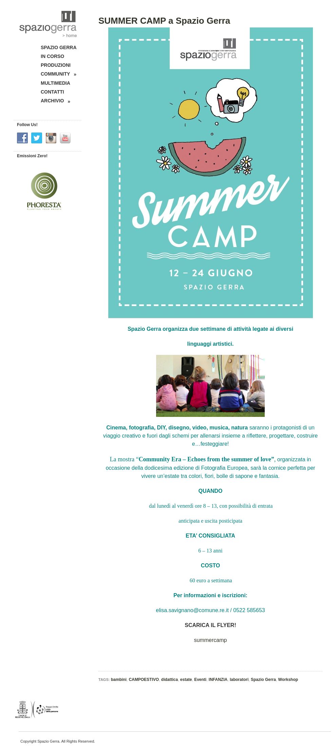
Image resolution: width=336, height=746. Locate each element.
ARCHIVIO (55, 101)
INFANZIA (218, 679)
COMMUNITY (58, 74)
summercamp (210, 640)
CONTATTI (52, 92)
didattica (169, 679)
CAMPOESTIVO (144, 679)
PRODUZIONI (56, 65)
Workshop (288, 679)
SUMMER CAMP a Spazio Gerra (164, 21)
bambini (119, 679)
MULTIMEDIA (55, 83)
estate (186, 679)
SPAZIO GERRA (59, 47)
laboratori (239, 679)
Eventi (200, 679)
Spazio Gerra (263, 679)
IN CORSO (52, 56)
